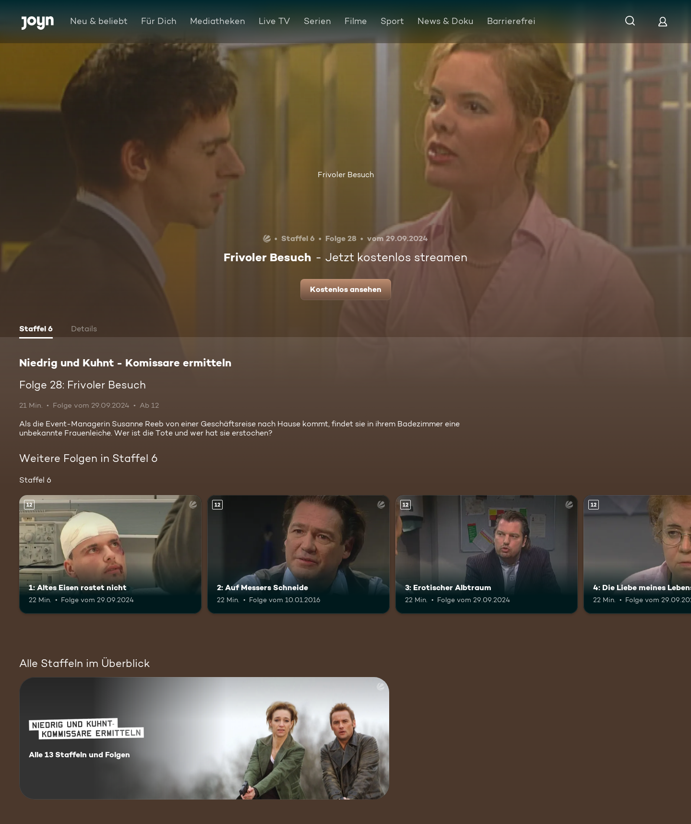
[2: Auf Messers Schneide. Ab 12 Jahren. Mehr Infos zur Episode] (298, 554)
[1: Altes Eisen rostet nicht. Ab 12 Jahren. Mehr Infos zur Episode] (110, 554)
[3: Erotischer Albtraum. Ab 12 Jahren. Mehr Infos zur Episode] (486, 554)
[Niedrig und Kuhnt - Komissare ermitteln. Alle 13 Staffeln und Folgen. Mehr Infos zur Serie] (204, 738)
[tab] (36, 330)
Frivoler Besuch (346, 174)
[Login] (662, 21)
